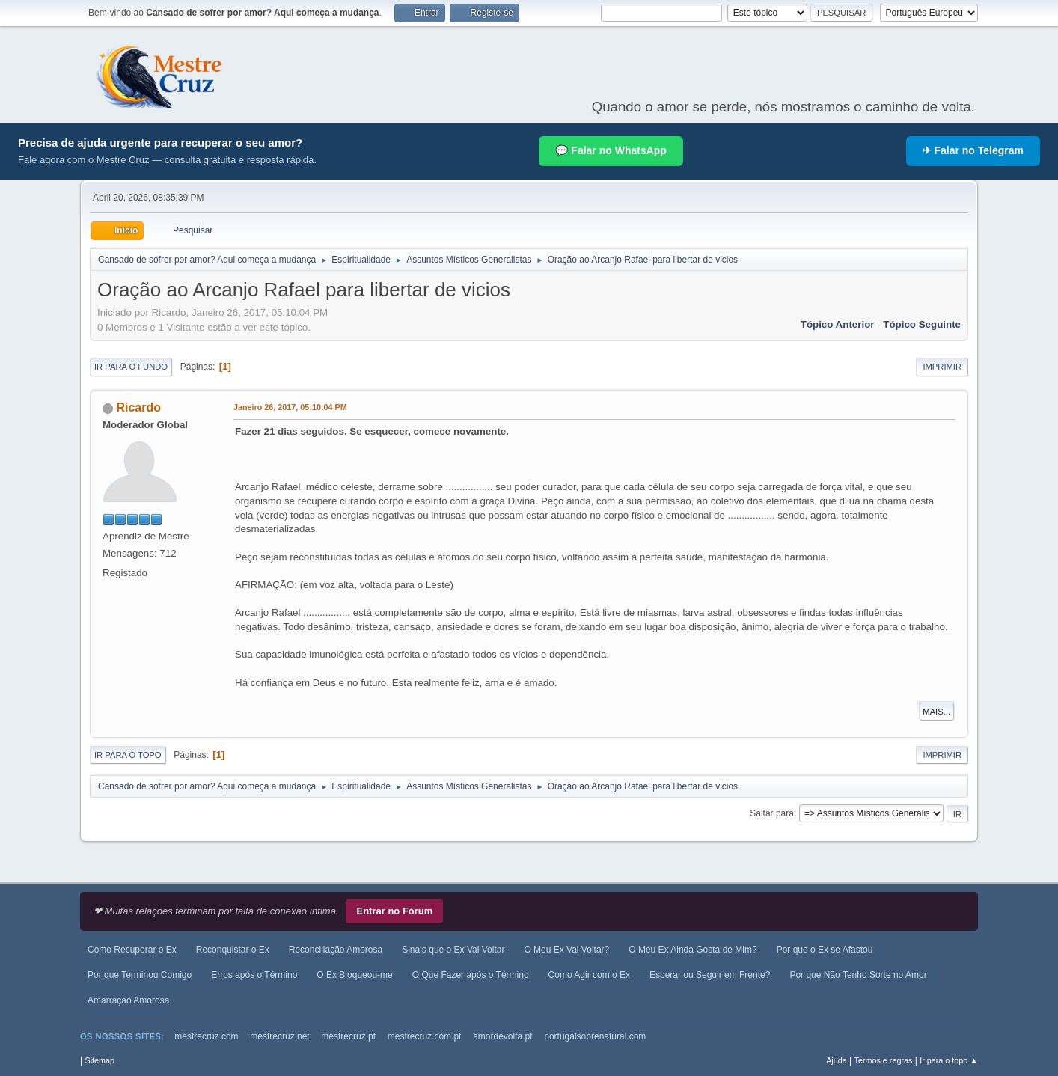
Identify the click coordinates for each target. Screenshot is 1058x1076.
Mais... (936, 711)
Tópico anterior (838, 324)
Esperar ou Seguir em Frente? (709, 975)
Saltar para (772, 813)
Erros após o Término (254, 975)
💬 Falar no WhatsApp (610, 150)
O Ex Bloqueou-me (354, 975)
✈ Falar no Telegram (973, 150)
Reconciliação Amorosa (335, 949)
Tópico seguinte (922, 324)
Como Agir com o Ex (589, 975)
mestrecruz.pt (348, 1036)
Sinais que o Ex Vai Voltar (453, 949)
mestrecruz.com (206, 1036)
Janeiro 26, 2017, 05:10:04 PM (290, 407)
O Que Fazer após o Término (470, 975)
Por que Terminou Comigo (140, 975)
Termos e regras (883, 1060)
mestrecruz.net (279, 1036)
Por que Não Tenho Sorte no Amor (857, 975)
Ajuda (836, 1060)
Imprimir (942, 366)
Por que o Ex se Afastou (825, 949)
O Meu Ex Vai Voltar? (566, 949)
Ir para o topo (128, 755)
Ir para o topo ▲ (949, 1060)
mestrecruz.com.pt (425, 1036)
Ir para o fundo (131, 366)
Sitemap (99, 1060)
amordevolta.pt (502, 1036)
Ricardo (138, 407)
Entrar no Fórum (394, 911)
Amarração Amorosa (128, 1000)
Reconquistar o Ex (232, 949)
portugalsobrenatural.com (595, 1036)
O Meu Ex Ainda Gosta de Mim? (692, 949)
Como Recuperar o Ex (132, 949)
